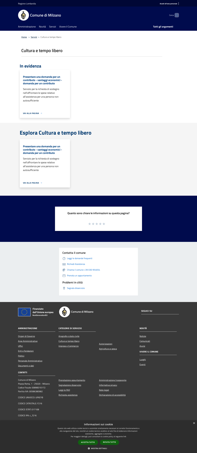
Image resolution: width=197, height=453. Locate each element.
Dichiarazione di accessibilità (112, 395)
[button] (98, 448)
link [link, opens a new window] (124, 436)
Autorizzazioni (105, 343)
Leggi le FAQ (64, 390)
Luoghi (143, 359)
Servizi (34, 37)
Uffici (20, 346)
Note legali (104, 390)
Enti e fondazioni (26, 351)
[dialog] (98, 436)
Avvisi (142, 346)
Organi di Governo (26, 336)
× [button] (194, 423)
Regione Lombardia (27, 3)
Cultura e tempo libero (69, 341)
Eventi (143, 364)
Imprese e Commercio (69, 346)
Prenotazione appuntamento (72, 380)
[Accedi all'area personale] (168, 3)
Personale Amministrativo (30, 360)
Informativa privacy (108, 385)
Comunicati (145, 341)
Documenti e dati (26, 365)
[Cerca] (175, 15)
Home (24, 37)
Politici (21, 355)
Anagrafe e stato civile (69, 336)
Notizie (143, 336)
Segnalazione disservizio (70, 385)
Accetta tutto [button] (88, 442)
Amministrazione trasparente (112, 380)
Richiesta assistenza (68, 395)
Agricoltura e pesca (108, 348)
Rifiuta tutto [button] (109, 442)
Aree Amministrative (27, 341)
